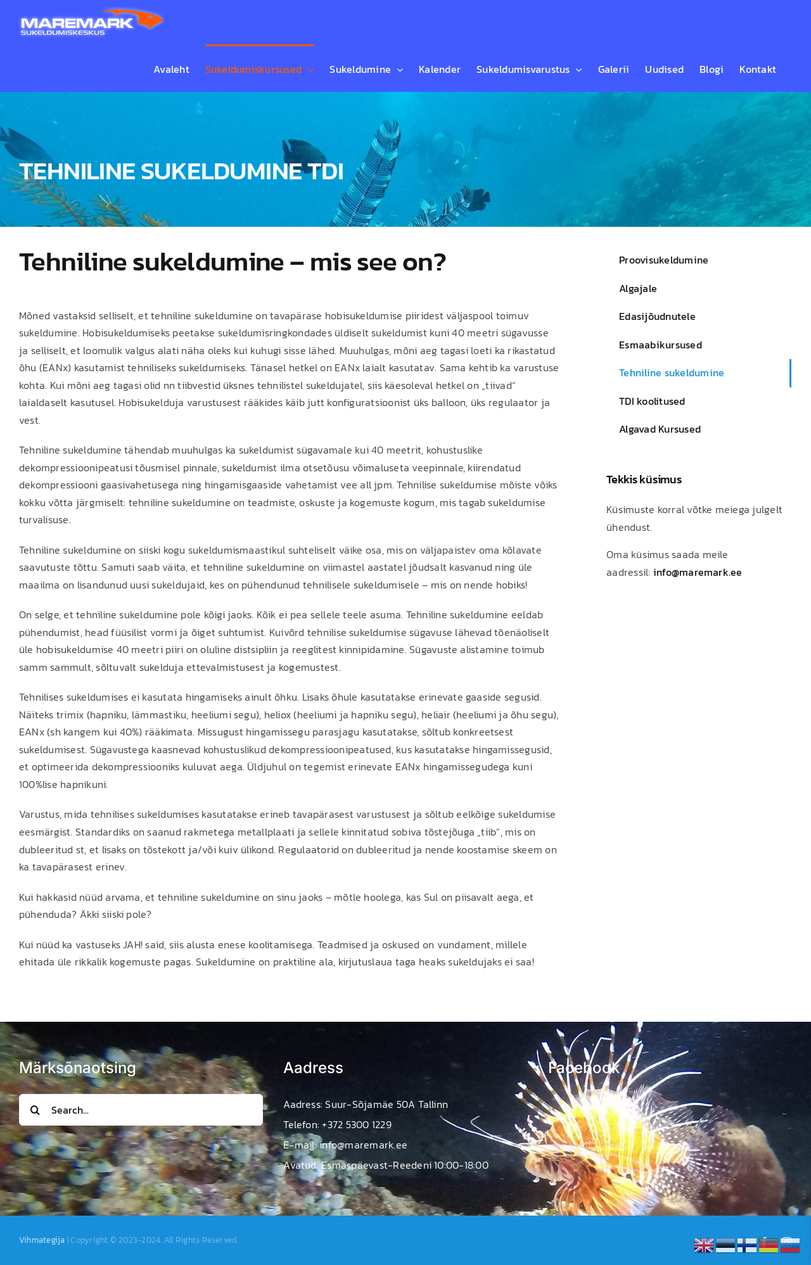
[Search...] (141, 1110)
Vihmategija (42, 1240)
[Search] (35, 1110)
